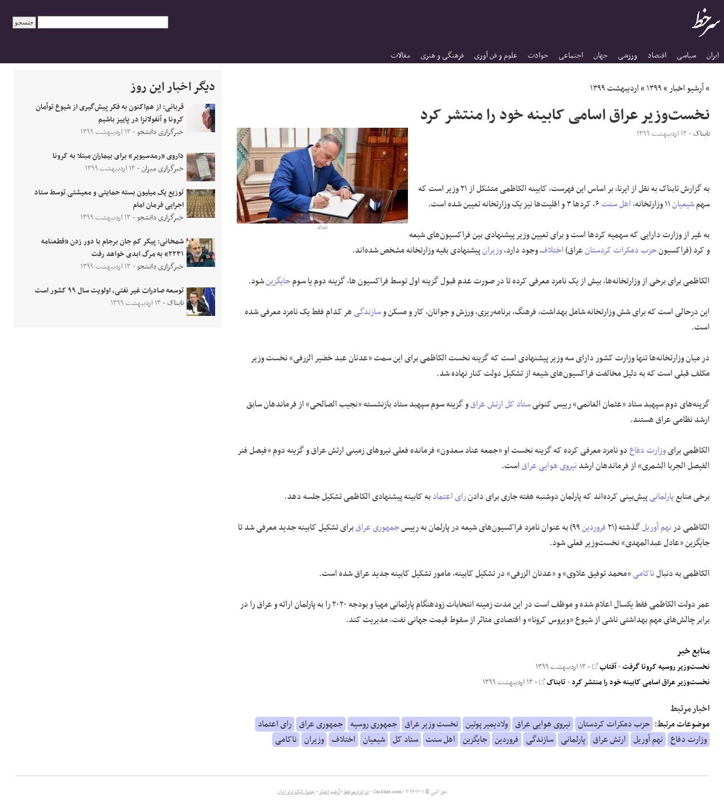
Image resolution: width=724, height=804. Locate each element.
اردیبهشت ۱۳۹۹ (614, 88)
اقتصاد (657, 55)
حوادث (538, 55)
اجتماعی (571, 55)
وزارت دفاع (647, 450)
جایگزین (278, 281)
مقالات (400, 55)
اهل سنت (616, 204)
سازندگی (367, 311)
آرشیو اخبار (686, 88)
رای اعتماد (449, 496)
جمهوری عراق (377, 527)
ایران (712, 55)
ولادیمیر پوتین (487, 724)
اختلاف (552, 250)
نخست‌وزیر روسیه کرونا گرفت (666, 667)
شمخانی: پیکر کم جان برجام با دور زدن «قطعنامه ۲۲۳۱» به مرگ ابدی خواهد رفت (112, 248)
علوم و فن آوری (495, 55)
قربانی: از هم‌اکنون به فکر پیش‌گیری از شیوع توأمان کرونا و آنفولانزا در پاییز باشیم (110, 113)
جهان (600, 55)
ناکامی (643, 573)
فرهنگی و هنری (442, 55)
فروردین (594, 527)
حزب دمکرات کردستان (621, 250)
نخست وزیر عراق (431, 724)
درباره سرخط (356, 792)
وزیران (492, 250)
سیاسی (686, 55)
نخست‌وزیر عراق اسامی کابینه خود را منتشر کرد (641, 682)
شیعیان (683, 204)
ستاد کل (518, 404)
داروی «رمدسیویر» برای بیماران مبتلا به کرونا (118, 156)
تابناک (552, 682)
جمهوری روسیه (373, 724)
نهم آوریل (657, 527)
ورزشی (627, 55)
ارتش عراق (486, 404)
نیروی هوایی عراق (549, 465)
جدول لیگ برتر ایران (296, 792)
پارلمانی (661, 496)
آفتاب (604, 667)
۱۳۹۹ (654, 88)
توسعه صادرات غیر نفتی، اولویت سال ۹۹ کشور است (109, 291)
